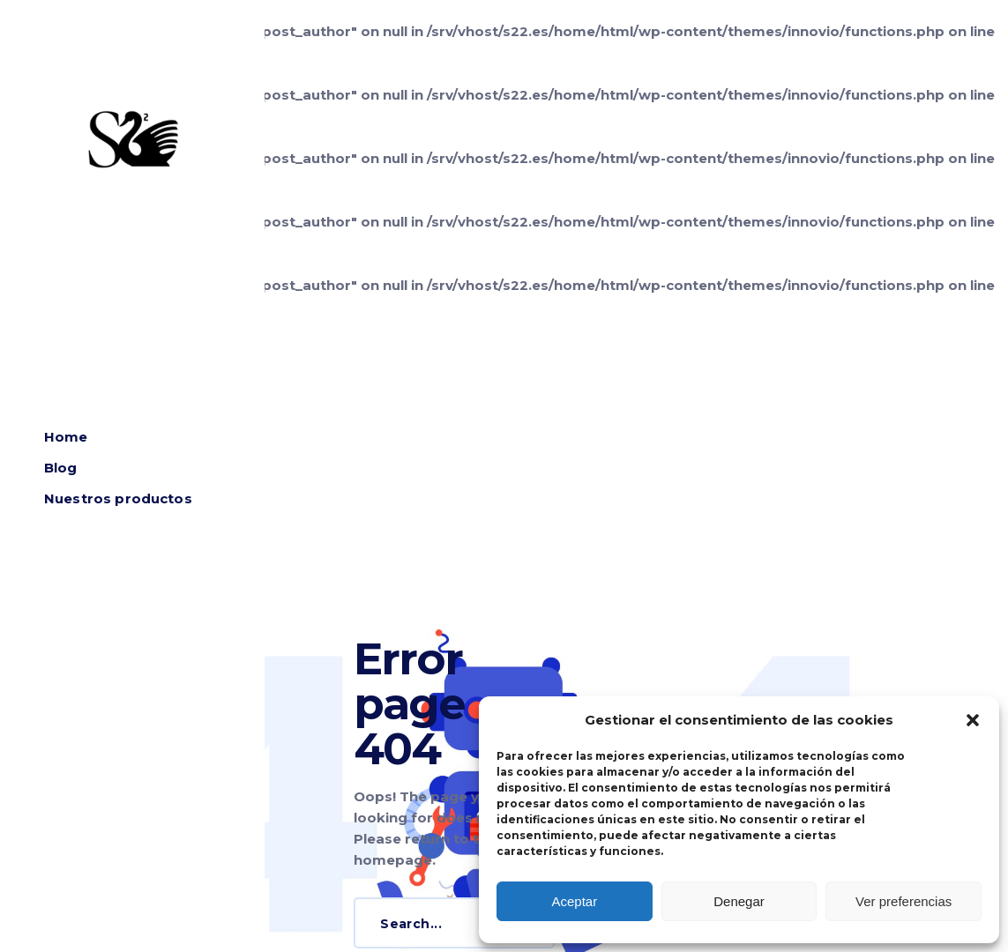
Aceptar (574, 901)
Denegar (739, 901)
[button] (973, 720)
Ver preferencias (903, 901)
